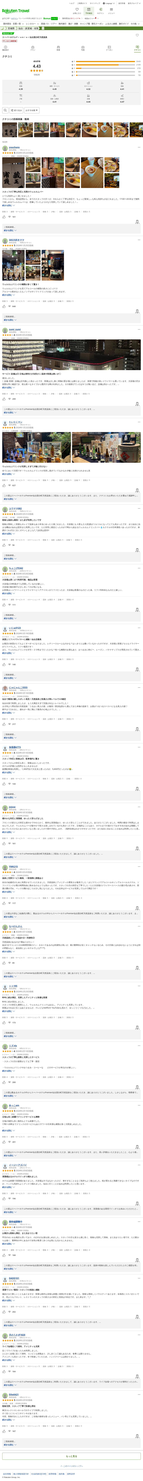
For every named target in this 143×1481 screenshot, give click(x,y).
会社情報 (7, 1474)
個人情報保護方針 (21, 1474)
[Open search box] (5, 110)
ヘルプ (71, 3)
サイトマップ (95, 3)
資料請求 (71, 1474)
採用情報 (52, 1474)
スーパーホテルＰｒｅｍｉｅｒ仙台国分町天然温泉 (24, 37)
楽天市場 (121, 3)
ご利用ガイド (82, 3)
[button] (9, 129)
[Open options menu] (31, 110)
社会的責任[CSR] (38, 1474)
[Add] (137, 35)
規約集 (62, 1474)
